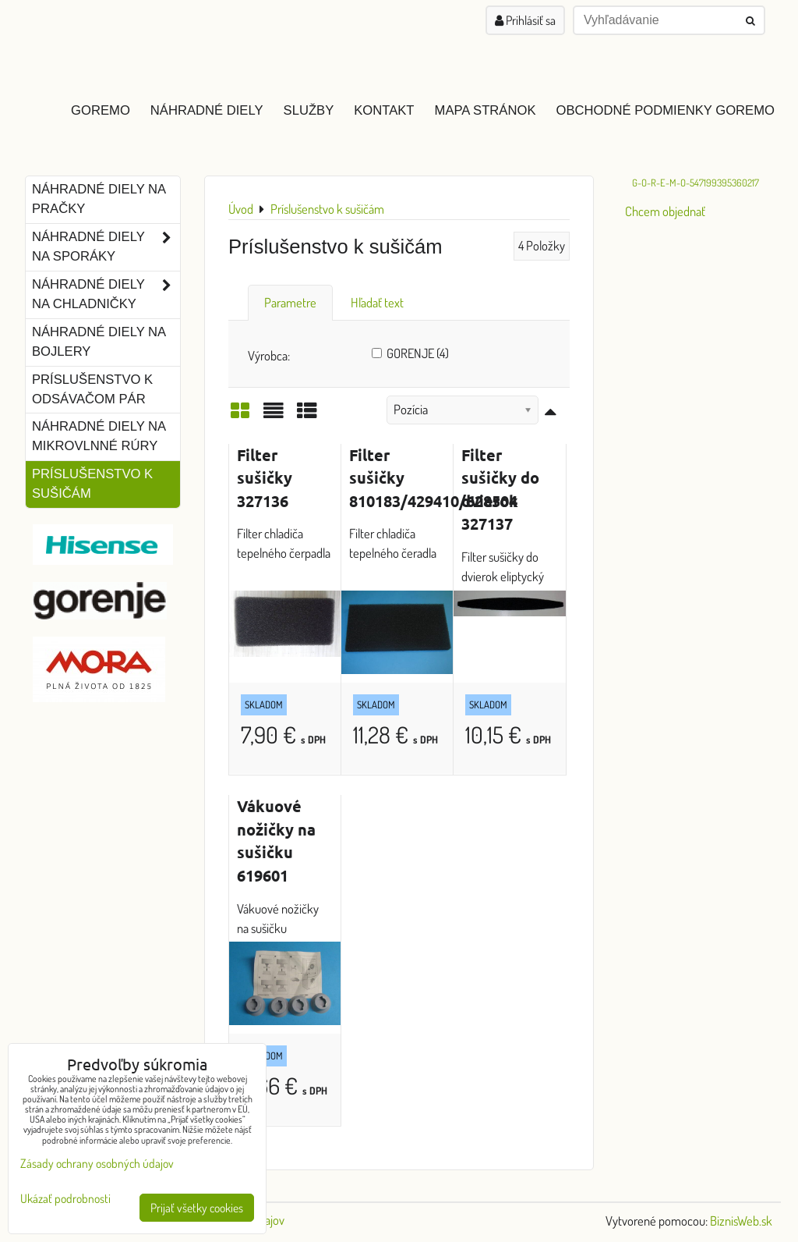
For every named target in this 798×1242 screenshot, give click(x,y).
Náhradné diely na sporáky (106, 247)
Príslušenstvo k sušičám (92, 484)
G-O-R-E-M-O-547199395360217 (695, 182)
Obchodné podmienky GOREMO (665, 110)
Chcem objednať (665, 211)
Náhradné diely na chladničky (106, 294)
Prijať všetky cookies (196, 1207)
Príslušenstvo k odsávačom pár (92, 389)
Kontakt (384, 110)
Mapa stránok (485, 110)
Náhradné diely (206, 110)
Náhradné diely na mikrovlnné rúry (99, 436)
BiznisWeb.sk (741, 1220)
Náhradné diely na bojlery (99, 342)
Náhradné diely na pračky (99, 199)
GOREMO (100, 110)
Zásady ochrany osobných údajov (97, 1163)
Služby (309, 110)
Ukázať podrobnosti (65, 1198)
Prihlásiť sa (525, 20)
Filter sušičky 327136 (264, 478)
